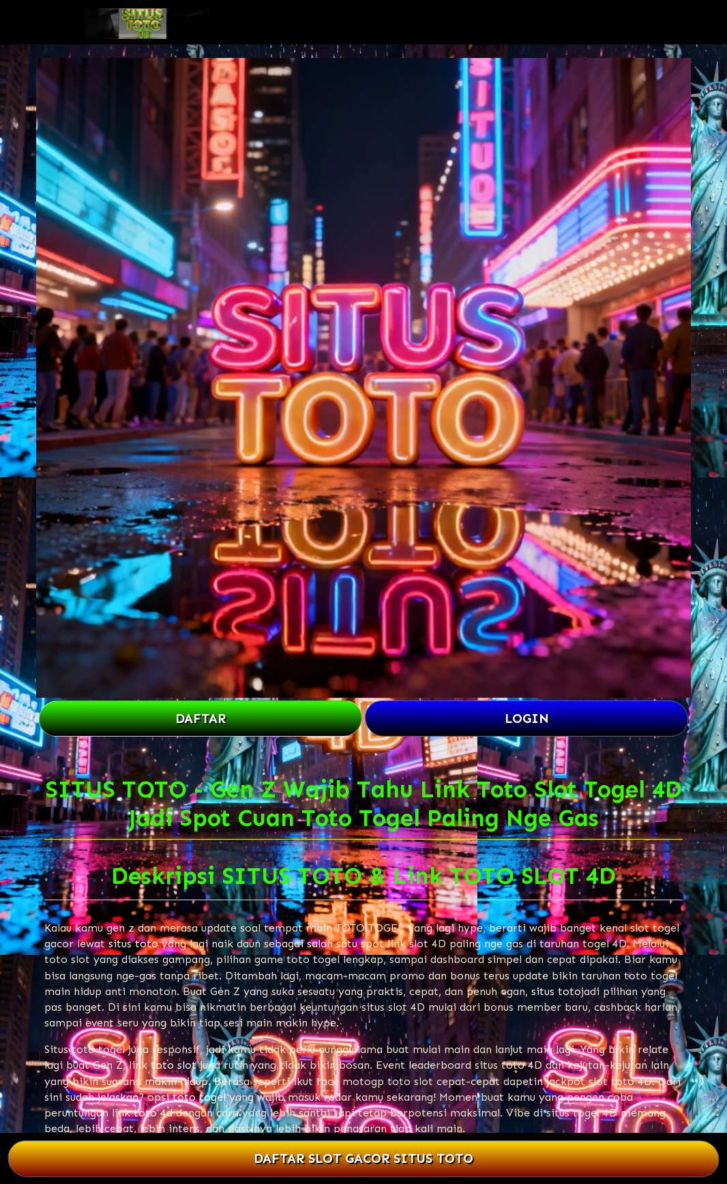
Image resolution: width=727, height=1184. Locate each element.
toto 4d (153, 1112)
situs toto (133, 943)
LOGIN (527, 718)
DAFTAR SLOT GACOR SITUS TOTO (363, 1159)
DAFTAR (200, 718)
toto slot (173, 1065)
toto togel (199, 1097)
